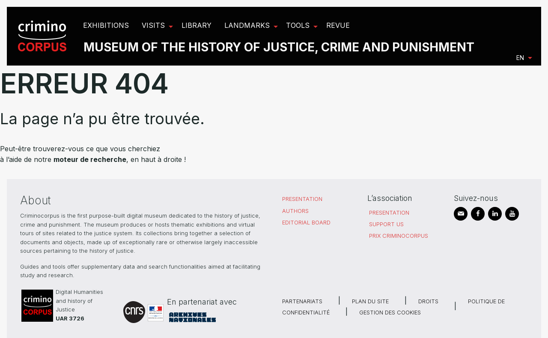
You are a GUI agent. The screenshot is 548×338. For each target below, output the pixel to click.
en (520, 57)
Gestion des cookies (390, 312)
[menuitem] (43, 36)
